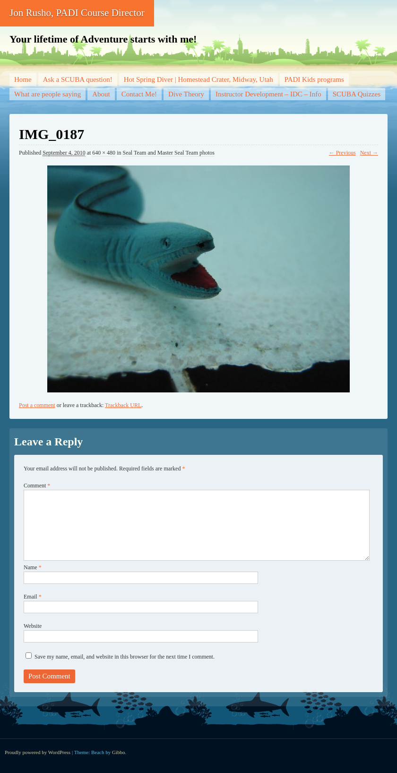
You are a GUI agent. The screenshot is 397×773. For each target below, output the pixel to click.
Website (33, 626)
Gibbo (118, 752)
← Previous (342, 152)
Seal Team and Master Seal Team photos (168, 152)
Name (33, 567)
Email (33, 596)
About (101, 94)
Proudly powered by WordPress (37, 752)
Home (23, 79)
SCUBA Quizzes (356, 94)
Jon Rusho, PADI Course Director (77, 12)
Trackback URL (123, 405)
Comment (37, 485)
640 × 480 (103, 152)
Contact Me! (139, 94)
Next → (369, 152)
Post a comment (37, 405)
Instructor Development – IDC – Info (268, 94)
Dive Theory (186, 94)
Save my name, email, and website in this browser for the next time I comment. (125, 656)
